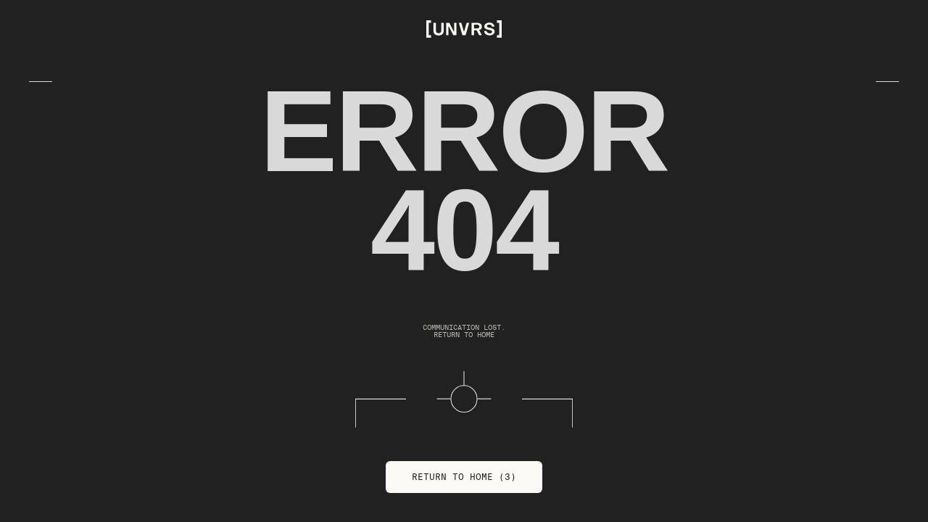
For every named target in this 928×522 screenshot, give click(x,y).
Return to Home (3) (464, 476)
